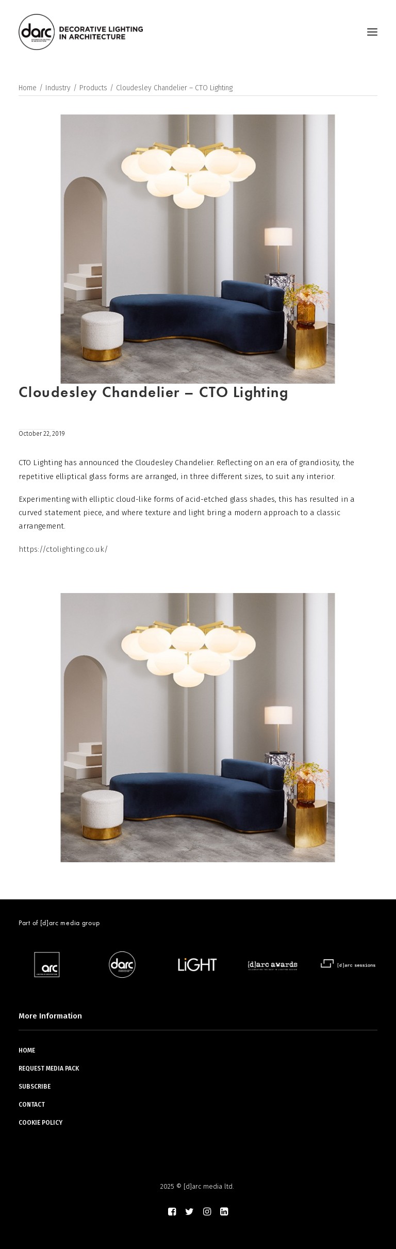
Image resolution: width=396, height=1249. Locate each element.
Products (93, 88)
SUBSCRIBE (35, 1086)
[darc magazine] (81, 32)
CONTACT (32, 1104)
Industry (58, 88)
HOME (27, 1050)
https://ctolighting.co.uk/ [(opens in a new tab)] (63, 549)
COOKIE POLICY (40, 1122)
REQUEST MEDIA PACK (49, 1068)
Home (28, 88)
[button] (372, 32)
